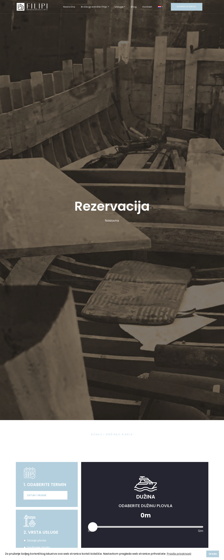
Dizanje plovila (36, 540)
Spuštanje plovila (38, 547)
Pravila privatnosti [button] (179, 554)
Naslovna (69, 6)
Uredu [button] (213, 554)
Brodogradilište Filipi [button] (94, 6)
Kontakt (147, 6)
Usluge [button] (119, 6)
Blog (134, 6)
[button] (160, 7)
